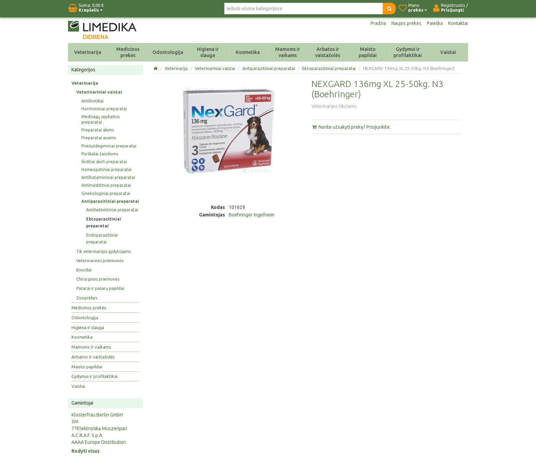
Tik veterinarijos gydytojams (103, 251)
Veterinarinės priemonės (99, 260)
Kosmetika (248, 52)
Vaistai (448, 52)
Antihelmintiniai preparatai (112, 210)
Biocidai (84, 270)
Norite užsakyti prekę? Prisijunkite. (351, 127)
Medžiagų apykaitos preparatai (100, 119)
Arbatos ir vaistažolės (327, 52)
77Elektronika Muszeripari (99, 428)
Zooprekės (86, 298)
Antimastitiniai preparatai (106, 185)
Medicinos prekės (127, 52)
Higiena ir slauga (208, 52)
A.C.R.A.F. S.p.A (86, 435)
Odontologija (167, 52)
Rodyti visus (85, 451)
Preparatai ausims (98, 138)
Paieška (435, 23)
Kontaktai (458, 23)
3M (74, 421)
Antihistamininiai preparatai (108, 177)
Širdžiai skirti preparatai (104, 161)
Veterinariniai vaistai (99, 92)
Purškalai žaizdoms (99, 154)
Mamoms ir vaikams (287, 52)
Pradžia (378, 23)
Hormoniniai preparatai (104, 109)
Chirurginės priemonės (97, 279)
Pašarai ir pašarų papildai (100, 288)
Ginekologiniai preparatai (105, 193)
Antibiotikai (92, 101)
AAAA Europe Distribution (98, 442)
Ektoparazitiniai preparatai (103, 222)
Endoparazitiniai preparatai (102, 238)
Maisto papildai (368, 52)
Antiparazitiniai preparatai (110, 201)
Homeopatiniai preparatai (106, 169)
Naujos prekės (406, 23)
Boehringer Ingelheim (251, 214)
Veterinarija (87, 52)
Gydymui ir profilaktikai (407, 52)
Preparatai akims (97, 130)
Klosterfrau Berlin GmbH (97, 415)
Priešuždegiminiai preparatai (108, 146)
